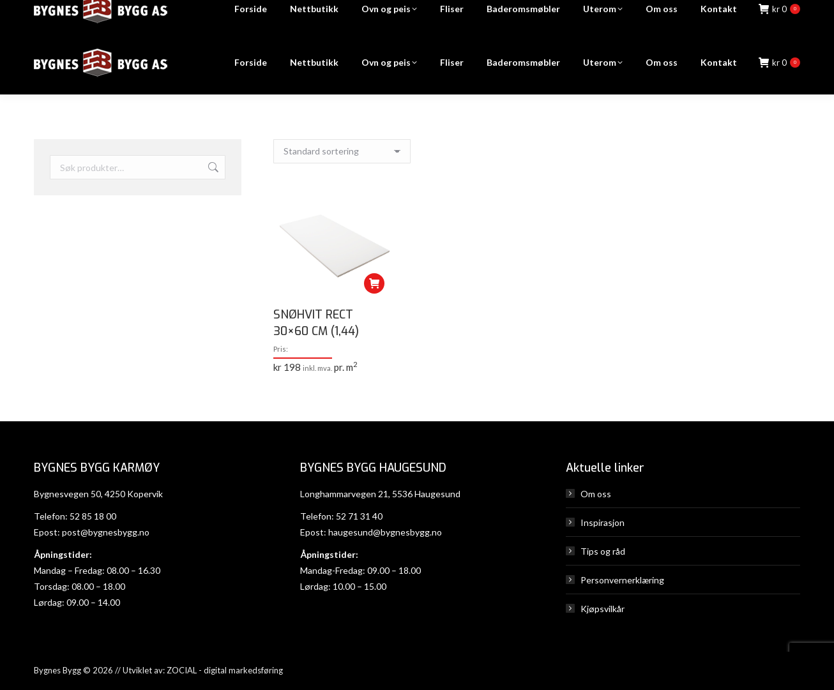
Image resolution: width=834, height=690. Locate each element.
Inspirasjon (602, 522)
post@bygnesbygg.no (105, 532)
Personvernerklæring (622, 579)
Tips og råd (602, 551)
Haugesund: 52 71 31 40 (593, 16)
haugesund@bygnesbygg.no (385, 532)
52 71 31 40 (359, 516)
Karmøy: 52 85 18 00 (478, 16)
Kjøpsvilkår (602, 608)
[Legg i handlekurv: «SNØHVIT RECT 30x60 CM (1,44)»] (374, 283)
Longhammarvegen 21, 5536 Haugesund (380, 493)
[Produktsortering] (342, 151)
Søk (212, 167)
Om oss (595, 493)
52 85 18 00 (93, 516)
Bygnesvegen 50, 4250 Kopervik (98, 493)
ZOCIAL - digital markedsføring (225, 670)
